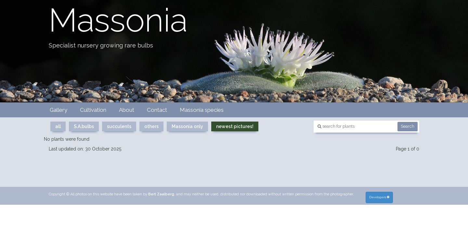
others (151, 126)
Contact (157, 110)
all (58, 126)
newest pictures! (235, 126)
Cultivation (93, 110)
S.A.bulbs (84, 126)
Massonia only (187, 126)
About (126, 110)
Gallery (58, 110)
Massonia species (202, 110)
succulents (119, 126)
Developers (379, 197)
